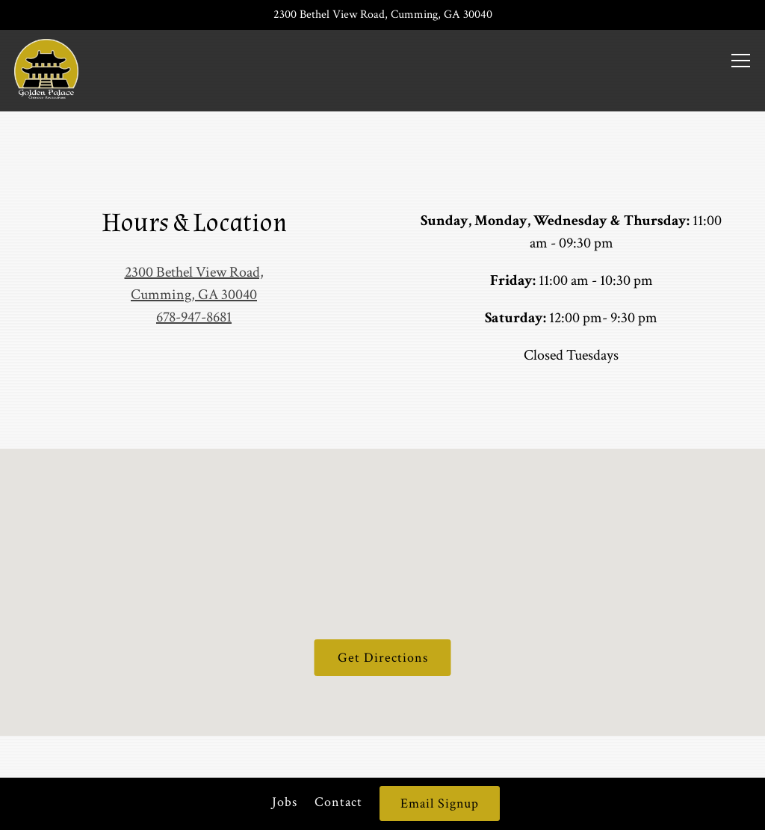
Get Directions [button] (383, 657)
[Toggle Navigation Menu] (741, 60)
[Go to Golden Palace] (383, 15)
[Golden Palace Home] (46, 67)
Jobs (284, 802)
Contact (338, 802)
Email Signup (439, 803)
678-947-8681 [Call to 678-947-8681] (194, 317)
